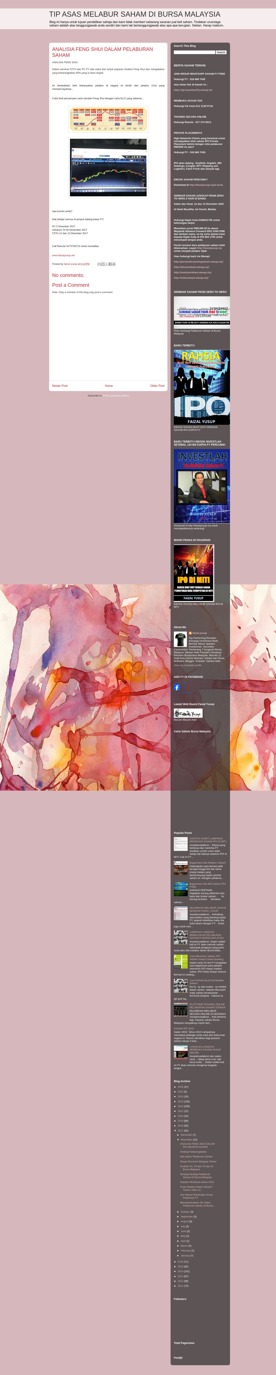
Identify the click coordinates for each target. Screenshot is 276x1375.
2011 (181, 1285)
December (187, 1134)
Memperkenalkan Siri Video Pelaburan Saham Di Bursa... (197, 1204)
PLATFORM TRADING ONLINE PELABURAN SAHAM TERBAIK (208, 1006)
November (187, 1139)
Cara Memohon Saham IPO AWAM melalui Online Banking (206, 958)
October (185, 1211)
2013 (181, 1276)
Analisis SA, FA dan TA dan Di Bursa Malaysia (196, 1168)
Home (109, 385)
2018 (181, 1125)
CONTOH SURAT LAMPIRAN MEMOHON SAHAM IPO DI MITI (208, 840)
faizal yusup (200, 633)
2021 (181, 1111)
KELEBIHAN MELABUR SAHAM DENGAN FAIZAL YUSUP (208, 909)
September (187, 1216)
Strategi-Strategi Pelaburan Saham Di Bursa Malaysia (196, 1176)
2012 (181, 1281)
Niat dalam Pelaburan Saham (196, 1156)
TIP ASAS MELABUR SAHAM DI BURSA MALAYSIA (134, 14)
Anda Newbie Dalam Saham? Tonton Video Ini (196, 1188)
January (185, 1255)
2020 (181, 1116)
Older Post (157, 385)
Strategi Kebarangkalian (193, 1151)
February (186, 1250)
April (183, 1241)
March (184, 1245)
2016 (181, 1261)
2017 (181, 1130)
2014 (181, 1271)
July (183, 1226)
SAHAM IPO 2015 (184, 1028)
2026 (181, 1086)
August (185, 1221)
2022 (181, 1106)
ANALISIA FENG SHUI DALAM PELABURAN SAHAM (197, 1145)
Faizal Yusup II (181, 683)
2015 (181, 1266)
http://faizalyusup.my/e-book (206, 184)
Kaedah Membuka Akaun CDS (197, 1182)
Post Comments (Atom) (116, 395)
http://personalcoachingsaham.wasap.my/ (198, 261)
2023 (181, 1101)
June (184, 1231)
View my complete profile (187, 665)
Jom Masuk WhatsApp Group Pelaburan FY (196, 1196)
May (183, 1236)
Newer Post (60, 385)
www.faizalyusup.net (63, 255)
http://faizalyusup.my (209, 248)
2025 (181, 1091)
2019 (181, 1120)
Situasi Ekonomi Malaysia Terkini (198, 1161)
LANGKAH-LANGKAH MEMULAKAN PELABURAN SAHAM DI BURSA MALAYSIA (207, 935)
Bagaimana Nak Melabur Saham (208, 862)
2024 (181, 1096)
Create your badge (182, 692)
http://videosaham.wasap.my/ (191, 277)
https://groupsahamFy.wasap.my (193, 89)
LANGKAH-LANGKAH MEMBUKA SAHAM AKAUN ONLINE (205, 1049)
